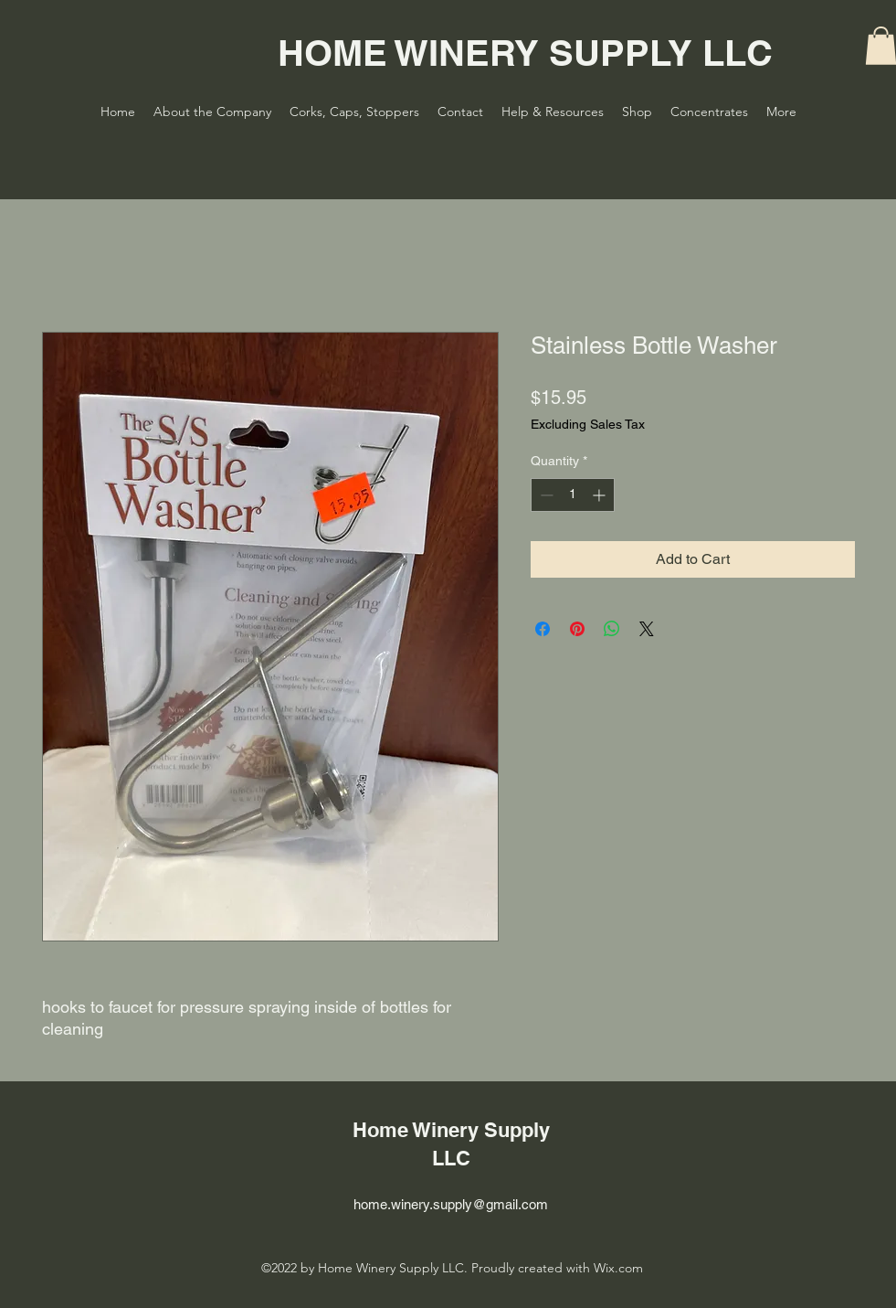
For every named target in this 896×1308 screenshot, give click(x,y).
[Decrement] (544, 495)
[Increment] (600, 495)
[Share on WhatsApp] (612, 629)
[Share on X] (647, 629)
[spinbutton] (572, 495)
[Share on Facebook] (542, 629)
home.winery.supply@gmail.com (450, 1204)
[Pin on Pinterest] (577, 629)
